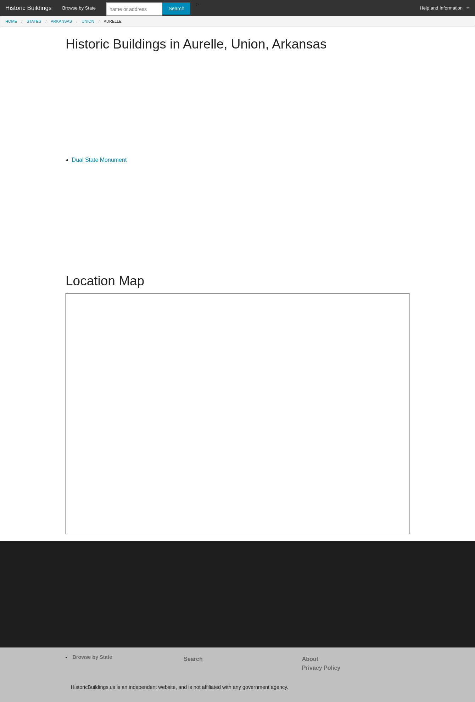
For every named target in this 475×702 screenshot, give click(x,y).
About (310, 659)
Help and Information (441, 8)
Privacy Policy (321, 668)
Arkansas (61, 21)
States (34, 21)
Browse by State (79, 8)
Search (193, 659)
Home (11, 21)
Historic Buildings (28, 8)
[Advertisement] (237, 105)
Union (88, 21)
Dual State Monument (99, 160)
